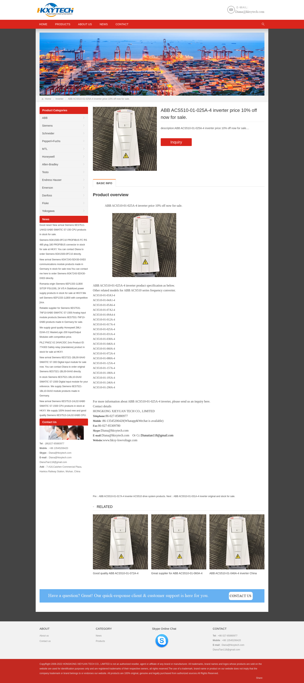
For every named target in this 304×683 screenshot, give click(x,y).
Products (62, 24)
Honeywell (48, 156)
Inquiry (176, 142)
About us (85, 24)
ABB (45, 117)
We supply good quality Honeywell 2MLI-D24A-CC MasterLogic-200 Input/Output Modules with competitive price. (61, 332)
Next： (170, 496)
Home (48, 99)
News (104, 24)
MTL (45, 148)
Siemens (47, 125)
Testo (45, 172)
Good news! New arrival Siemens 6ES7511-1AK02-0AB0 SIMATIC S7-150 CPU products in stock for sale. (63, 230)
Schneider (48, 133)
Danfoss (47, 195)
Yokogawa (48, 210)
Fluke (45, 203)
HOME (43, 24)
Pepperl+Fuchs (51, 141)
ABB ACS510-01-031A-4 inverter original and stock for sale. (204, 496)
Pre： (96, 496)
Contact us (45, 641)
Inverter (60, 99)
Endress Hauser (51, 179)
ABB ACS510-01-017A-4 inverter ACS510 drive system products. (132, 496)
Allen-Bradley (50, 164)
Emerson (47, 187)
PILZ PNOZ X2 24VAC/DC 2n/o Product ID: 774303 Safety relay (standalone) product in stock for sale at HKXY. (62, 347)
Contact (122, 24)
